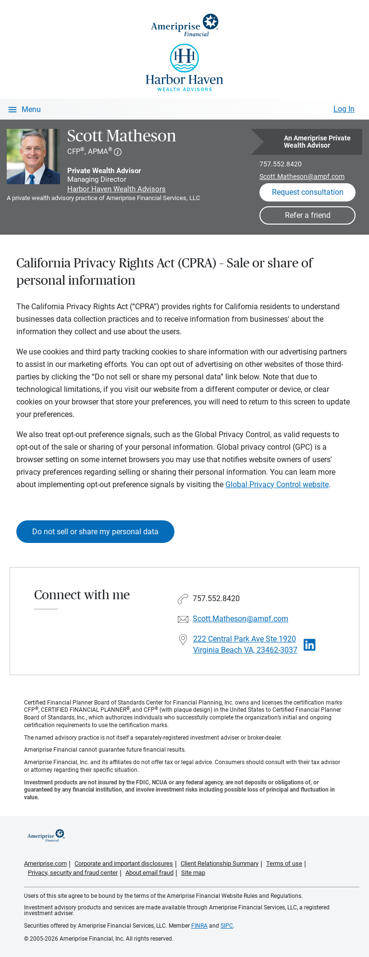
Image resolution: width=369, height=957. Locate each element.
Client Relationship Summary (219, 863)
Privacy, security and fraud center (73, 872)
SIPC (227, 925)
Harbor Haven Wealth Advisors (116, 189)
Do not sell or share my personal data (95, 531)
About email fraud (149, 872)
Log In (344, 108)
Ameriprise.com (45, 863)
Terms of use (284, 863)
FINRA (199, 925)
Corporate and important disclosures (123, 863)
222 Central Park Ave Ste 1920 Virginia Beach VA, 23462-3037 (245, 644)
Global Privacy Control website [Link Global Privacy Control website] (277, 484)
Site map (193, 872)
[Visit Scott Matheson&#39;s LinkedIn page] (310, 645)
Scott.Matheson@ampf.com (301, 176)
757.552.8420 (280, 164)
